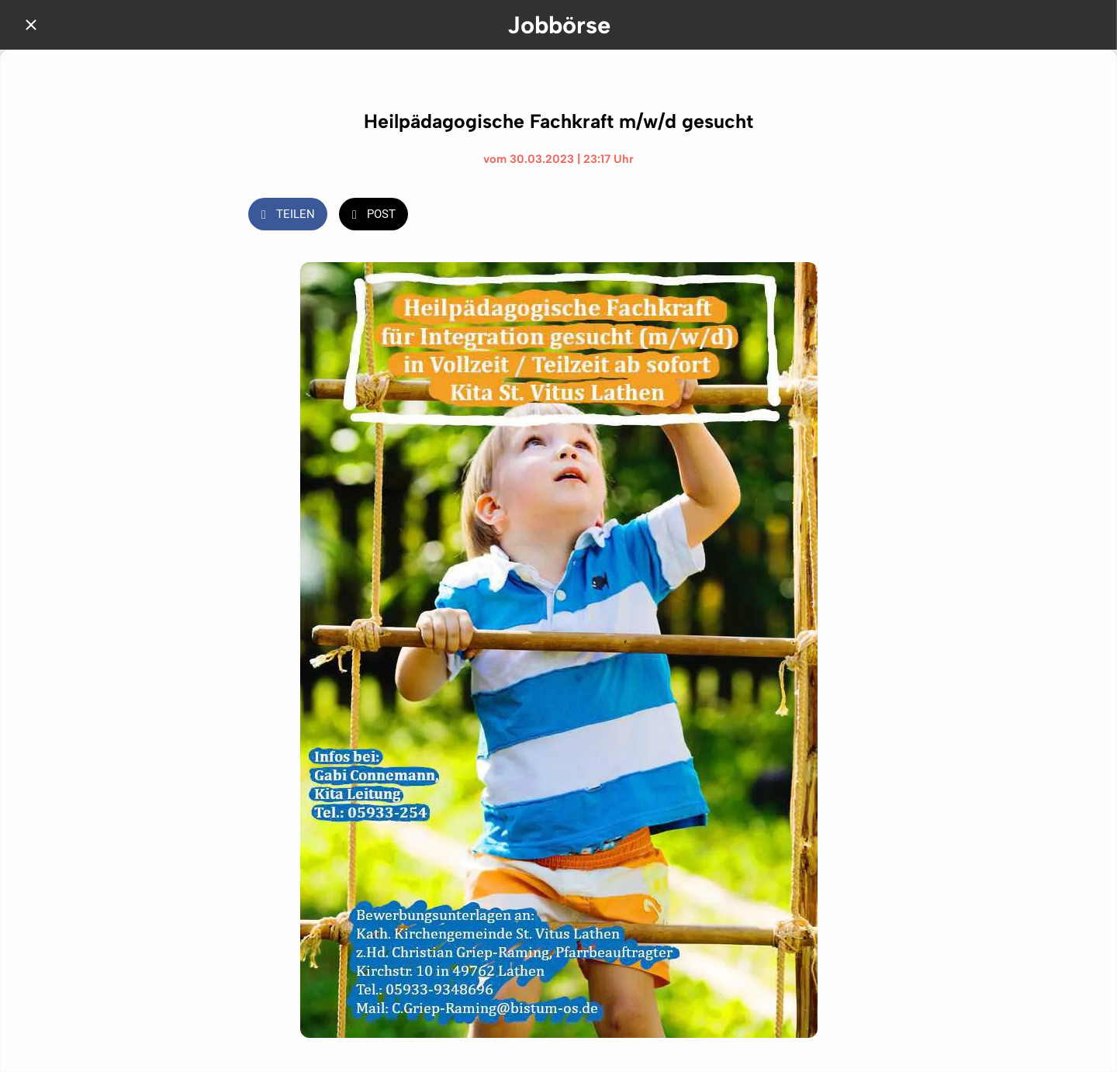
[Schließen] (31, 25)
